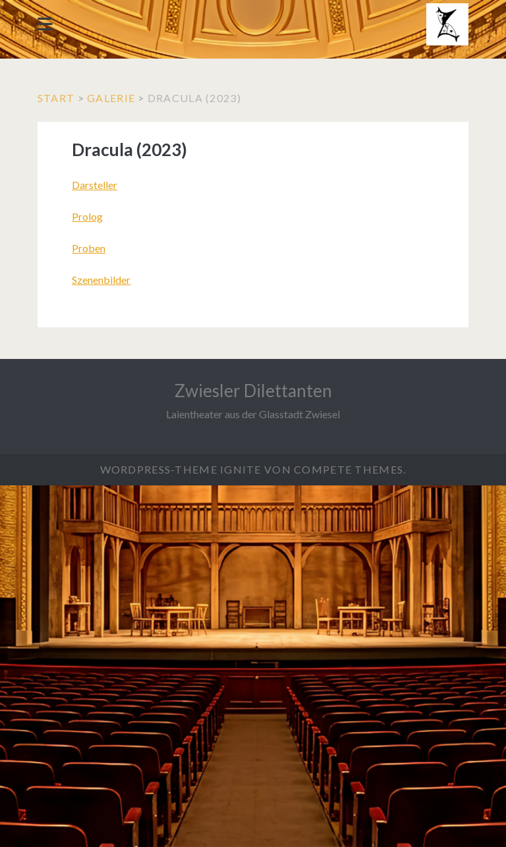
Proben (88, 248)
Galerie (111, 98)
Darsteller (94, 184)
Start (56, 98)
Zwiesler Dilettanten (253, 390)
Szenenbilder (101, 279)
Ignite (241, 469)
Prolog (87, 216)
